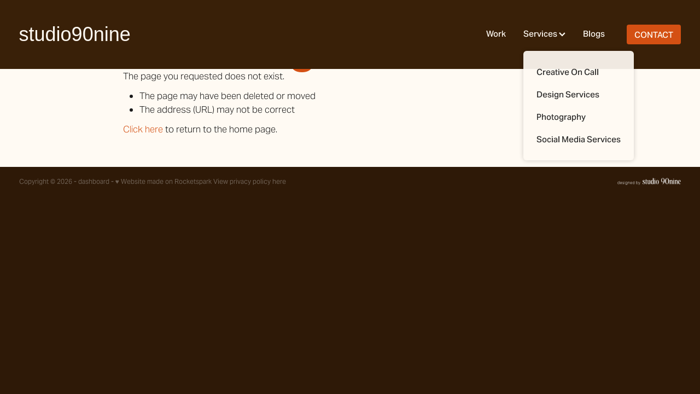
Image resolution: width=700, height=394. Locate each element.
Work (496, 33)
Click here (143, 129)
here (279, 181)
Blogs (594, 33)
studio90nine (75, 34)
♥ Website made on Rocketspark (163, 181)
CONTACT (653, 35)
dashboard (93, 181)
